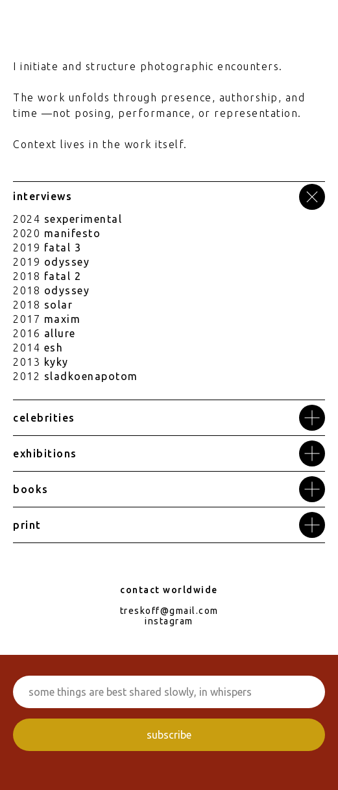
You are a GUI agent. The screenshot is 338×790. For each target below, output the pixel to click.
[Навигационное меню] (316, 19)
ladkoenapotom (94, 376)
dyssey (70, 262)
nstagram (170, 621)
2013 (26, 362)
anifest (73, 233)
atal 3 (65, 247)
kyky (56, 362)
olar (61, 305)
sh (56, 347)
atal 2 (65, 276)
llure (63, 333)
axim (67, 319)
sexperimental (83, 219)
